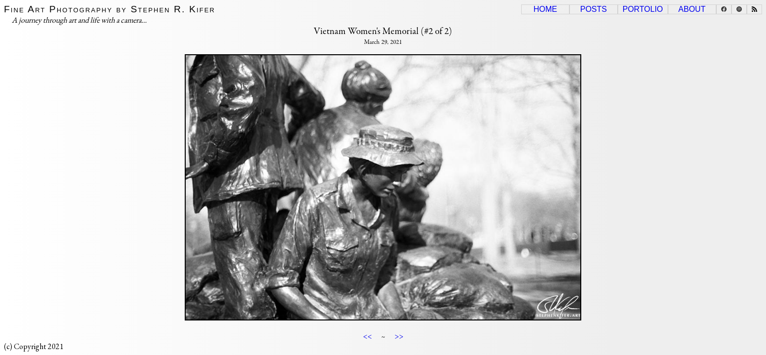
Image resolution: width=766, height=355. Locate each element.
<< (367, 336)
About (691, 9)
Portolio (643, 9)
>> (399, 336)
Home (545, 9)
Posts (593, 9)
